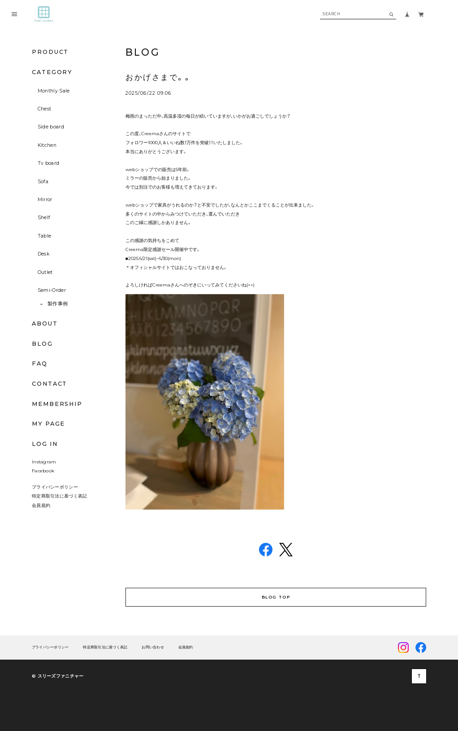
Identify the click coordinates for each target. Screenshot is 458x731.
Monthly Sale (54, 91)
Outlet (45, 272)
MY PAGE (48, 423)
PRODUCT (50, 51)
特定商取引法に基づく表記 (59, 495)
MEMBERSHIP (57, 404)
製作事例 (58, 304)
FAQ (40, 364)
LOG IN (45, 443)
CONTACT (49, 383)
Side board (51, 127)
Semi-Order (52, 290)
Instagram (44, 461)
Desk (43, 254)
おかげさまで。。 (158, 77)
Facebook (43, 470)
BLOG (42, 343)
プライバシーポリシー (55, 486)
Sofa (43, 182)
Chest (45, 109)
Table (45, 236)
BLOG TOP (276, 596)
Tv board (49, 163)
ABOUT (45, 323)
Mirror (45, 200)
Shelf (44, 217)
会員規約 (41, 505)
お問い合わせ (153, 647)
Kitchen (47, 145)
